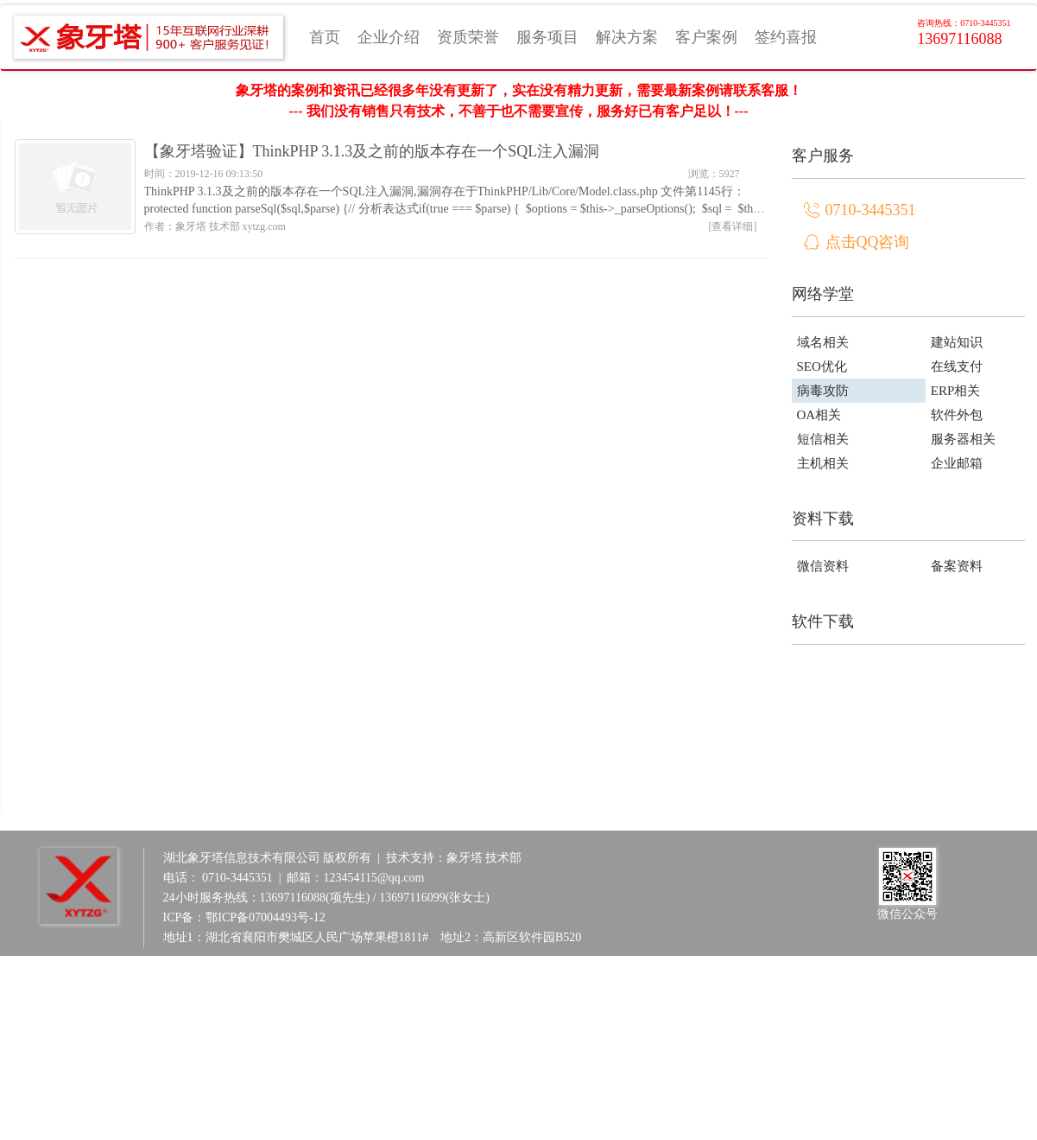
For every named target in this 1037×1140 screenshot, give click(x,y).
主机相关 (823, 463)
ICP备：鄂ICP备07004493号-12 (244, 917)
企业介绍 (388, 37)
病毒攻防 (823, 391)
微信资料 (823, 566)
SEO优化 (822, 366)
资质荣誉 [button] (468, 37)
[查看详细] (733, 226)
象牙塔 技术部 (484, 857)
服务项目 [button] (547, 37)
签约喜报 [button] (786, 37)
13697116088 (963, 32)
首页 (324, 37)
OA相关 (819, 415)
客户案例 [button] (706, 37)
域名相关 (823, 342)
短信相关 (823, 439)
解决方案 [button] (627, 37)
